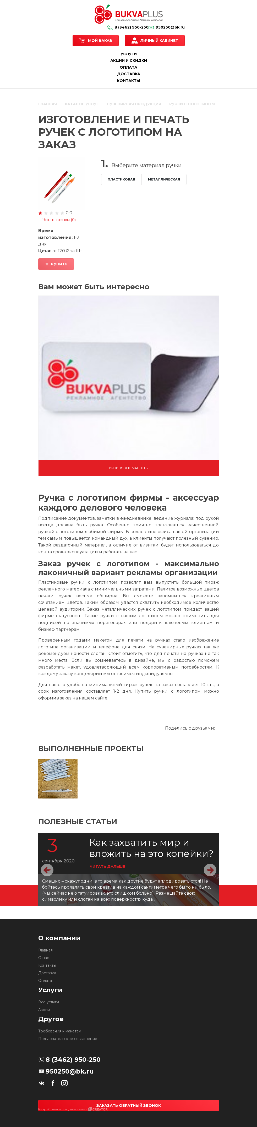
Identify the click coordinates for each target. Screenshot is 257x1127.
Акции (44, 1009)
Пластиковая (121, 179)
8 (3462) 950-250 (128, 27)
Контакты (47, 965)
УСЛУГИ (129, 54)
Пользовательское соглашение (67, 1039)
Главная (45, 950)
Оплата (45, 980)
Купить (56, 264)
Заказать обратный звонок (128, 1105)
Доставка (47, 973)
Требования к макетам (59, 1031)
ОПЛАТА (128, 67)
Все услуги (48, 1002)
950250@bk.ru (167, 27)
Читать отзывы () (59, 219)
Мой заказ (100, 40)
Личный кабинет (159, 40)
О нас (43, 958)
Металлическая (164, 179)
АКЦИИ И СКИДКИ (128, 60)
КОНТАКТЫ (128, 80)
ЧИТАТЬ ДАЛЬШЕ (107, 867)
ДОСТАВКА (128, 74)
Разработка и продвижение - (73, 1109)
